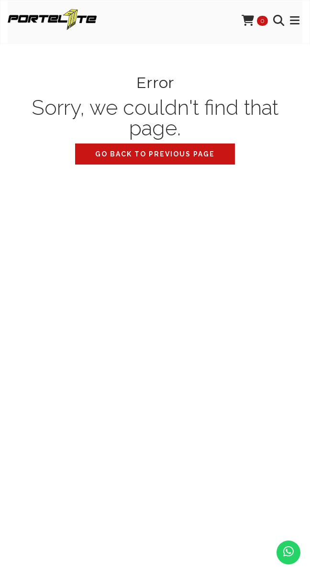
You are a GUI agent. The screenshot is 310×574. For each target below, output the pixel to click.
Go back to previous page (155, 154)
